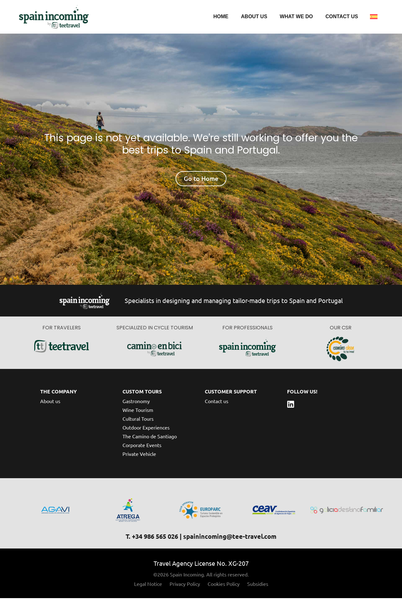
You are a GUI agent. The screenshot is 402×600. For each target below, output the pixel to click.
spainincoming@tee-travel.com (229, 538)
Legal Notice (148, 585)
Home (220, 17)
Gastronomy (136, 403)
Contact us (341, 17)
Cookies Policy (224, 585)
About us (254, 17)
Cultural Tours (138, 420)
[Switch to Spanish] (374, 17)
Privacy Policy (185, 585)
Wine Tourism (137, 411)
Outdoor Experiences (146, 429)
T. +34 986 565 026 (152, 538)
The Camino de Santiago (149, 438)
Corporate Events (141, 447)
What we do (296, 17)
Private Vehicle (139, 455)
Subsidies (257, 585)
